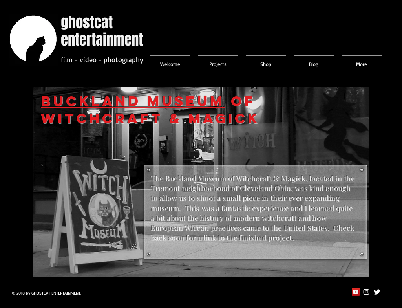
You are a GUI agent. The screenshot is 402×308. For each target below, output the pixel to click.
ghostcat (87, 22)
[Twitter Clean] (377, 292)
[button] (218, 60)
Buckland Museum (133, 101)
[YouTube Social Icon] (356, 292)
